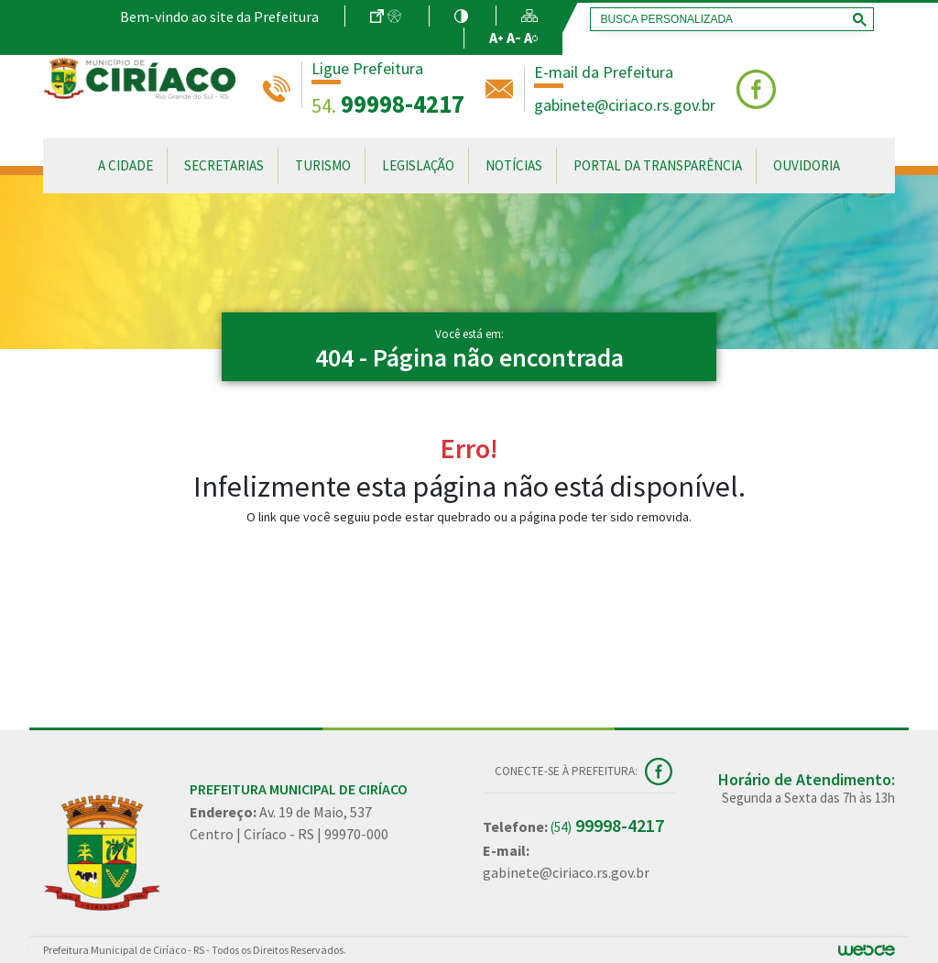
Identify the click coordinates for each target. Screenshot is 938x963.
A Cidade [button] (125, 165)
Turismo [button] (323, 165)
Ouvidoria (806, 165)
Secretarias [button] (224, 165)
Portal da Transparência (657, 165)
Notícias (513, 165)
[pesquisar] (728, 19)
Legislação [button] (418, 165)
